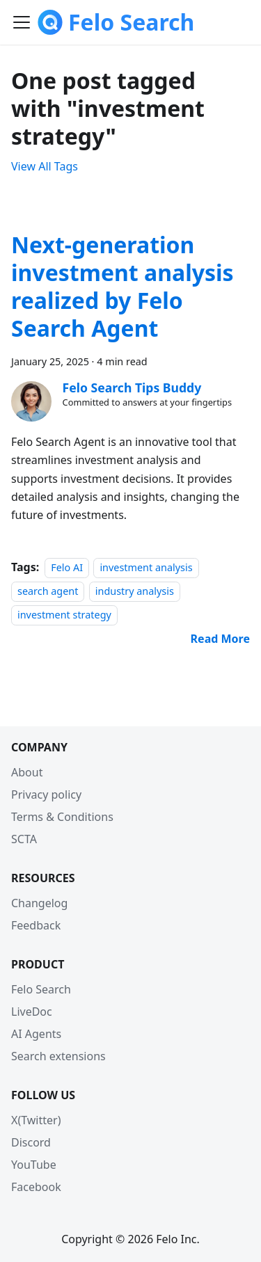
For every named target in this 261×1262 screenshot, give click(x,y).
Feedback (36, 925)
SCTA (24, 839)
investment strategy (64, 614)
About (26, 772)
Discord (31, 1142)
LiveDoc (31, 1011)
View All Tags (44, 166)
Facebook (36, 1187)
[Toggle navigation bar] (21, 22)
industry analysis (134, 591)
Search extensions (58, 1056)
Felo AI (67, 567)
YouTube (33, 1164)
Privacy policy (46, 794)
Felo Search (41, 989)
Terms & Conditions (62, 816)
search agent (47, 591)
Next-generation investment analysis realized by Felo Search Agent (122, 286)
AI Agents (36, 1033)
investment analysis (146, 567)
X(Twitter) (36, 1120)
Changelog (39, 903)
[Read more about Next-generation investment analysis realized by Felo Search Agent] (220, 638)
